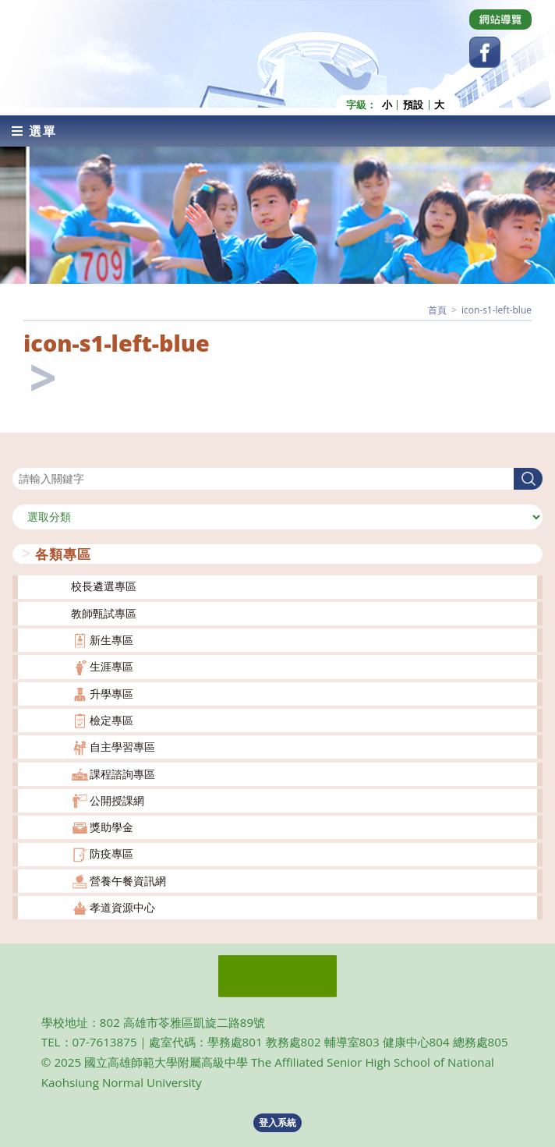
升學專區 (111, 692)
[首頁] (437, 309)
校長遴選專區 (103, 586)
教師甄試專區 (103, 612)
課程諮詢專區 (122, 773)
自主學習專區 (122, 746)
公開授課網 (117, 799)
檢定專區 (111, 720)
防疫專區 (111, 853)
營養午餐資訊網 (128, 880)
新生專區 (111, 639)
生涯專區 (111, 666)
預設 (413, 104)
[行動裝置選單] (34, 130)
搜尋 (23, 457)
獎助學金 (111, 827)
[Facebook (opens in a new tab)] (484, 52)
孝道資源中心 (122, 907)
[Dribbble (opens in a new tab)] (500, 19)
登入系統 (277, 1121)
